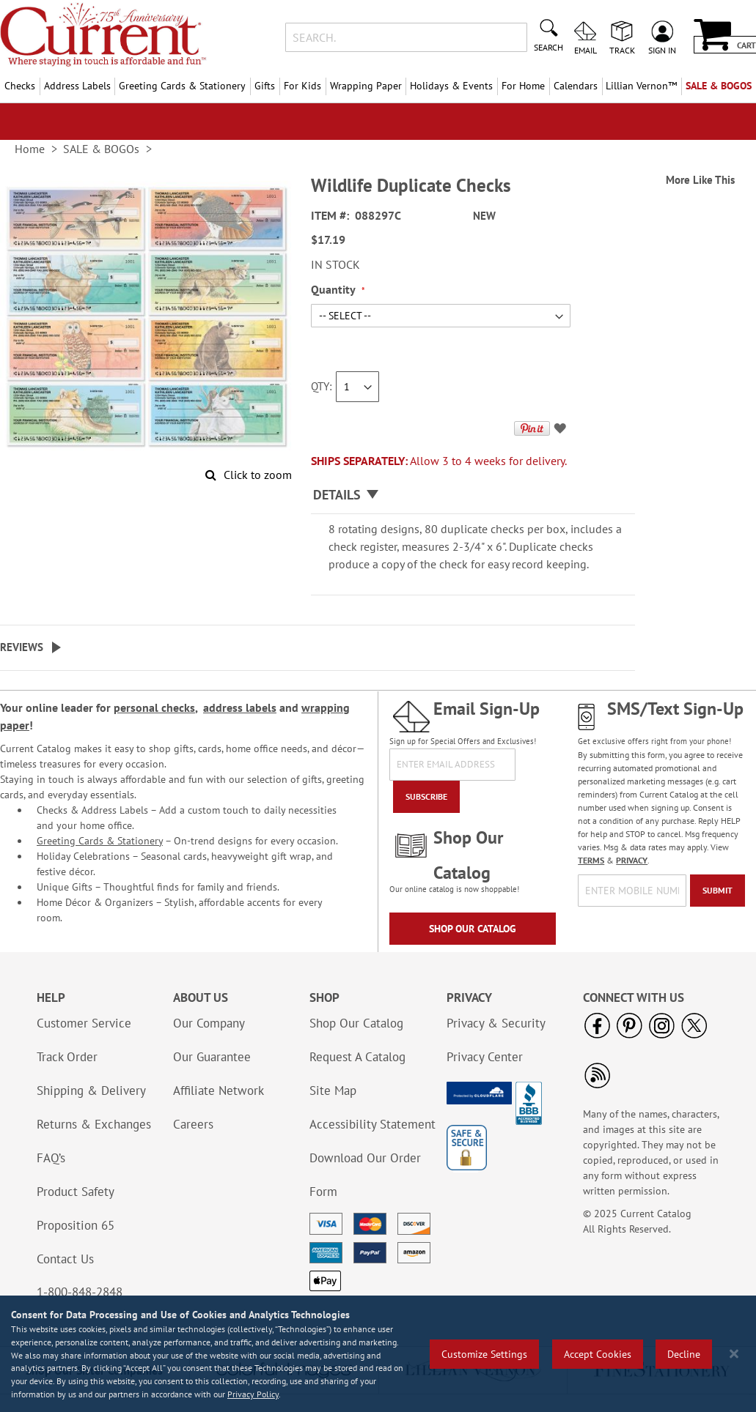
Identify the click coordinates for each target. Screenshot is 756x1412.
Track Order (67, 1057)
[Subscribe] (426, 797)
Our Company (209, 1023)
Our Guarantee (212, 1057)
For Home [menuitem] (523, 85)
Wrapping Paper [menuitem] (366, 85)
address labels (239, 707)
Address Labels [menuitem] (77, 85)
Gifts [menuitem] (264, 85)
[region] (378, 1354)
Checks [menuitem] (19, 85)
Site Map (332, 1090)
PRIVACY (631, 860)
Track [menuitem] (622, 50)
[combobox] (406, 37)
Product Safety (75, 1192)
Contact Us (65, 1259)
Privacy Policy (253, 1394)
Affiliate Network (218, 1090)
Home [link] (30, 148)
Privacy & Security (496, 1023)
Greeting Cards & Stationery (100, 840)
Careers (193, 1124)
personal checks (154, 707)
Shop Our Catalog (472, 928)
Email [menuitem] (585, 50)
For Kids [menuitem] (302, 85)
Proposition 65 (75, 1225)
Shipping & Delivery (91, 1090)
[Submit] (717, 890)
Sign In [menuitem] (662, 50)
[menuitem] (642, 86)
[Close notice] (734, 1354)
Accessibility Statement (372, 1124)
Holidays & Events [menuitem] (451, 85)
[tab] (473, 495)
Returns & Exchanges (94, 1124)
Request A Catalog (357, 1057)
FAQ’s (51, 1158)
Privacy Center (485, 1057)
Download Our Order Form (365, 1175)
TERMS (591, 860)
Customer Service (84, 1023)
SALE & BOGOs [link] (101, 148)
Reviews (21, 647)
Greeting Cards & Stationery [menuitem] (182, 85)
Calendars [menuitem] (576, 85)
